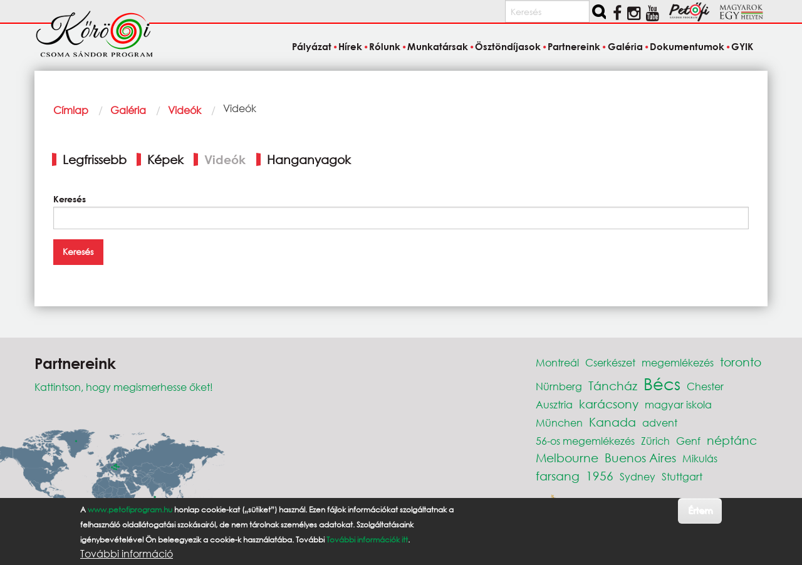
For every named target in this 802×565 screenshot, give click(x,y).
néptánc (732, 440)
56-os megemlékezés (585, 440)
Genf (688, 440)
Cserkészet (610, 362)
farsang (558, 476)
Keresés (69, 199)
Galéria (128, 110)
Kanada (612, 422)
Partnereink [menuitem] (574, 46)
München (559, 422)
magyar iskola (678, 404)
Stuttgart (682, 476)
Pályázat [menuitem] (311, 46)
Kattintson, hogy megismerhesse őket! (123, 386)
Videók (184, 110)
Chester (705, 386)
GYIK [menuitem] (742, 46)
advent (659, 422)
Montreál (557, 362)
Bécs (661, 383)
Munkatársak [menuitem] (437, 46)
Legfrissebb (95, 159)
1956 (599, 476)
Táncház (612, 385)
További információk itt (367, 539)
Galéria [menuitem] (625, 46)
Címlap (70, 110)
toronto (740, 362)
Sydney (637, 476)
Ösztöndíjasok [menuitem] (508, 46)
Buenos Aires (640, 457)
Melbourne (567, 457)
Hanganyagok (309, 159)
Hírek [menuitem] (350, 46)
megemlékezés (678, 362)
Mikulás (699, 458)
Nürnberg (559, 386)
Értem (700, 510)
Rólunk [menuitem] (384, 46)
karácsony (608, 404)
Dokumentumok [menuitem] (687, 46)
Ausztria (554, 404)
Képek (165, 159)
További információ (126, 554)
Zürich (655, 440)
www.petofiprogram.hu (130, 509)
